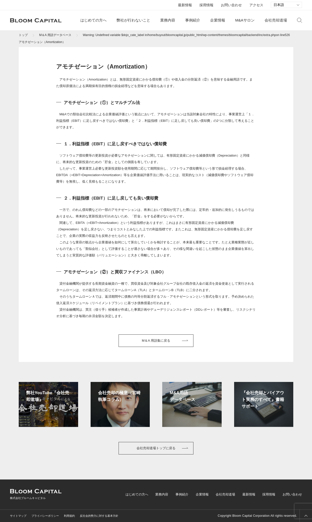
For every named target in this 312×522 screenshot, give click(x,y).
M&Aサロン (245, 20)
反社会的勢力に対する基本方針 (99, 515)
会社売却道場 (276, 20)
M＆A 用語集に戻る (156, 340)
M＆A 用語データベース (55, 35)
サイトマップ (18, 515)
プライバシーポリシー (45, 515)
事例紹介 (192, 20)
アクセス (256, 5)
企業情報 (217, 20)
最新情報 (185, 5)
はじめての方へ (93, 20)
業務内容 (167, 20)
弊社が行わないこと (133, 20)
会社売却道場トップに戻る (156, 448)
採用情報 (206, 5)
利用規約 (69, 515)
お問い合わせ (231, 5)
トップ (23, 35)
